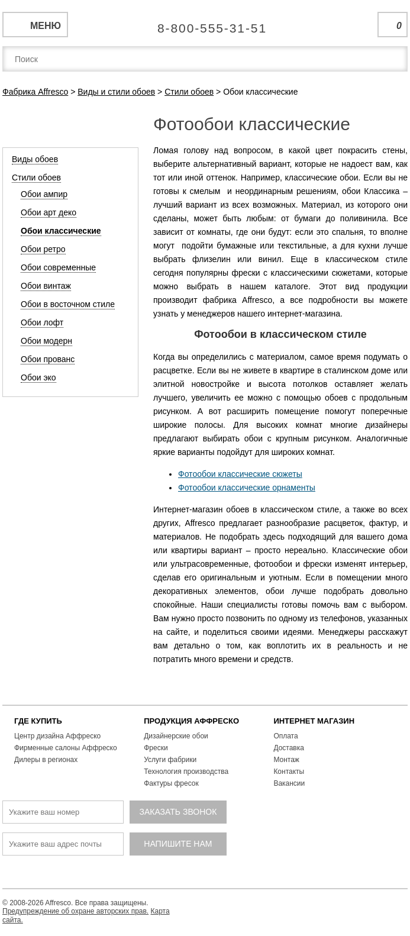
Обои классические (61, 230)
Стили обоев (36, 177)
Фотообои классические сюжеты (240, 474)
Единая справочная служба (205, 23)
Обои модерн (46, 341)
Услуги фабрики (170, 760)
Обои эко (38, 377)
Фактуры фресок (171, 783)
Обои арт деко (48, 212)
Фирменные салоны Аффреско (65, 748)
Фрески (155, 748)
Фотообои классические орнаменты (246, 487)
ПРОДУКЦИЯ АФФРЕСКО (191, 720)
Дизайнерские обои (176, 736)
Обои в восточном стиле (68, 304)
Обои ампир (44, 194)
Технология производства (186, 771)
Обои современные (58, 267)
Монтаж (286, 760)
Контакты (288, 771)
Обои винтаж (46, 286)
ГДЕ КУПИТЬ (38, 720)
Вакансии (289, 783)
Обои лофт (42, 322)
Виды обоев (35, 159)
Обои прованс (48, 359)
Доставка (288, 748)
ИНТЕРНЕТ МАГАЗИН (313, 720)
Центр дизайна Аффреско (57, 736)
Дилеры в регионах (46, 760)
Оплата (285, 736)
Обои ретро (43, 249)
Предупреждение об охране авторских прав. (75, 911)
